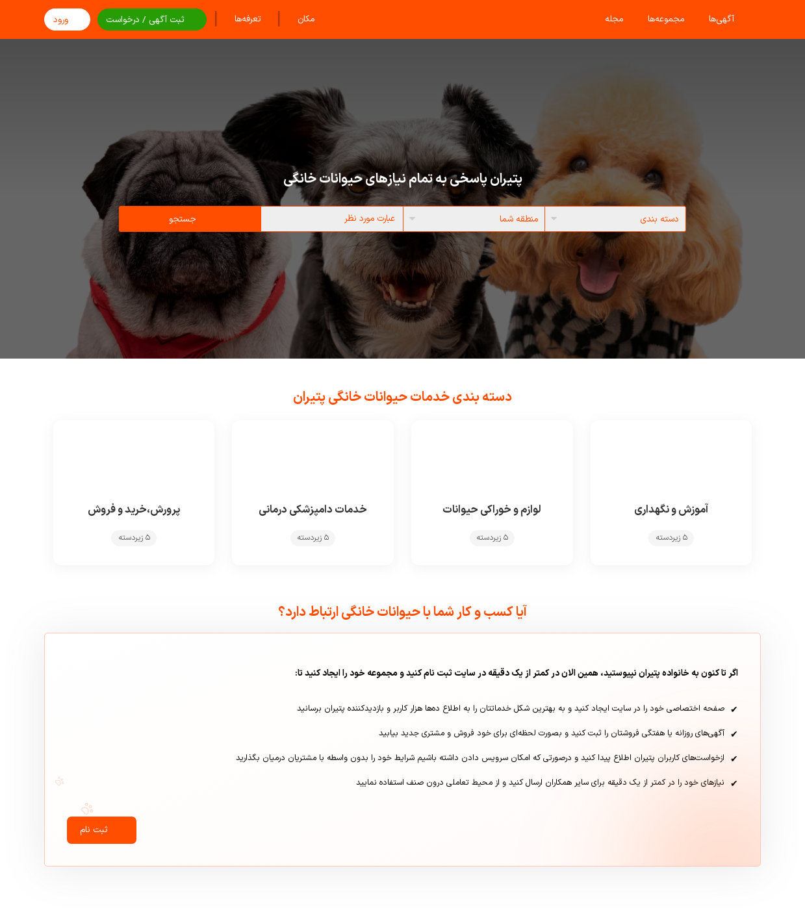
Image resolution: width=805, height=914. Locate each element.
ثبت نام (101, 838)
